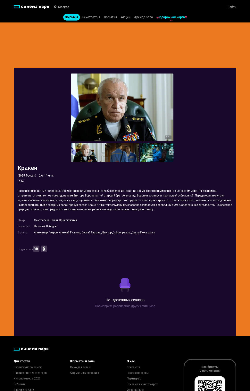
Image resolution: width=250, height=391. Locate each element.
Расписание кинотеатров (30, 372)
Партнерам (134, 378)
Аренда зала (143, 17)
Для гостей (22, 361)
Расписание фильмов (28, 367)
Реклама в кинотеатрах (142, 384)
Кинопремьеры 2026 (27, 378)
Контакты (133, 367)
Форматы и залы (82, 361)
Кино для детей (80, 367)
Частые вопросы (138, 372)
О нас (131, 361)
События (110, 17)
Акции (125, 17)
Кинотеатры (91, 17)
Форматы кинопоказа (84, 372)
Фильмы (71, 17)
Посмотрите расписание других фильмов (125, 306)
